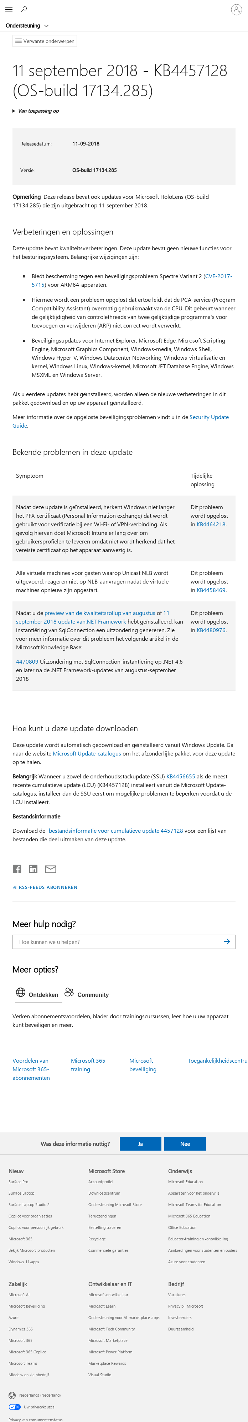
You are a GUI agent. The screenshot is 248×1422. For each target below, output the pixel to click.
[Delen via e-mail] (47, 867)
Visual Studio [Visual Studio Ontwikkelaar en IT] (99, 1374)
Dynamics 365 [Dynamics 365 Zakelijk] (21, 1329)
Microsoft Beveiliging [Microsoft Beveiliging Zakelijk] (27, 1306)
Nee (185, 1143)
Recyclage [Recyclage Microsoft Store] (97, 1238)
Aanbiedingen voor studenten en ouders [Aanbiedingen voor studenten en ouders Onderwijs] (202, 1250)
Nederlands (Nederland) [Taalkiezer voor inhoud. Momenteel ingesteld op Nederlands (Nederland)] (40, 1394)
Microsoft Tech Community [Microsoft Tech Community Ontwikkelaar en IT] (111, 1329)
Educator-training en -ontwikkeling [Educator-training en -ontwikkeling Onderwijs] (198, 1238)
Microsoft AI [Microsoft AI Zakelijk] (19, 1294)
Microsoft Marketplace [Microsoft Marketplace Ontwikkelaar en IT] (108, 1340)
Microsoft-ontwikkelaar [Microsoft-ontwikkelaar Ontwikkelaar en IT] (108, 1294)
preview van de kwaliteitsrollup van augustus (100, 612)
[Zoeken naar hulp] (25, 9)
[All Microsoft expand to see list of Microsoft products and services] (8, 9)
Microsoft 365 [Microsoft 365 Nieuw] (20, 1238)
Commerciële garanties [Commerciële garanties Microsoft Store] (108, 1250)
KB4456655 (180, 776)
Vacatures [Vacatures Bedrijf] (177, 1294)
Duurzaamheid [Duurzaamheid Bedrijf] (180, 1329)
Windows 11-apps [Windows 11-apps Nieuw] (24, 1261)
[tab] (39, 994)
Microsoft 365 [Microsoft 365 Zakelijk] (20, 1340)
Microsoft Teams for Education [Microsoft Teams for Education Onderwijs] (194, 1204)
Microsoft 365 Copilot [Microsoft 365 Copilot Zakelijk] (27, 1351)
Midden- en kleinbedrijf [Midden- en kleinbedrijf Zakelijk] (29, 1374)
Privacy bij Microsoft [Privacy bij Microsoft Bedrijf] (185, 1306)
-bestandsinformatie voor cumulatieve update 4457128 (115, 830)
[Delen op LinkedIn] (30, 867)
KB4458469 (211, 590)
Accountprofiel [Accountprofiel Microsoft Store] (100, 1181)
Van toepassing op (38, 110)
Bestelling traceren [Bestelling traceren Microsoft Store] (104, 1227)
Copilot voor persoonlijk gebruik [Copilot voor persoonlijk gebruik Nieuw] (36, 1227)
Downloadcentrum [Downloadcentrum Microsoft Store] (104, 1193)
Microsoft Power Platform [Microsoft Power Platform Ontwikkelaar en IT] (110, 1351)
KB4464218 (211, 524)
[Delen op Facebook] (17, 867)
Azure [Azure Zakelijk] (14, 1317)
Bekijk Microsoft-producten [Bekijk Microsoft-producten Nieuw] (32, 1250)
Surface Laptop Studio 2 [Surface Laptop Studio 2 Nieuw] (29, 1204)
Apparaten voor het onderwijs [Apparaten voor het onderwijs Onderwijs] (193, 1193)
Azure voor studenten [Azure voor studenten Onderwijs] (186, 1261)
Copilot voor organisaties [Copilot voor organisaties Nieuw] (30, 1216)
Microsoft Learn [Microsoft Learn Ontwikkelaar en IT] (101, 1306)
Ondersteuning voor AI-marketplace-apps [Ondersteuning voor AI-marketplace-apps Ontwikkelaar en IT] (124, 1317)
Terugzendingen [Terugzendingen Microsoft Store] (102, 1216)
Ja (140, 1143)
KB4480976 (211, 630)
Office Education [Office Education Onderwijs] (182, 1227)
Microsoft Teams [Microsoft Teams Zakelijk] (23, 1363)
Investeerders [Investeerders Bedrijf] (180, 1317)
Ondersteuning (24, 25)
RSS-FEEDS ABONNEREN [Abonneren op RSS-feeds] (48, 887)
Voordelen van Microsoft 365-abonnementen (31, 1069)
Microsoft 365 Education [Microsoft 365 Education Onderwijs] (189, 1216)
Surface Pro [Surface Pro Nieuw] (18, 1181)
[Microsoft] (123, 5)
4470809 (27, 661)
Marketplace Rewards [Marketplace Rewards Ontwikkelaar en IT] (107, 1363)
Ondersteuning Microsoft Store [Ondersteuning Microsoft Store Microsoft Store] (115, 1204)
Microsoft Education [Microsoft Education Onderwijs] (185, 1181)
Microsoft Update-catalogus (87, 753)
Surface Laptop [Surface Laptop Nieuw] (21, 1193)
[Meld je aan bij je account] (236, 9)
